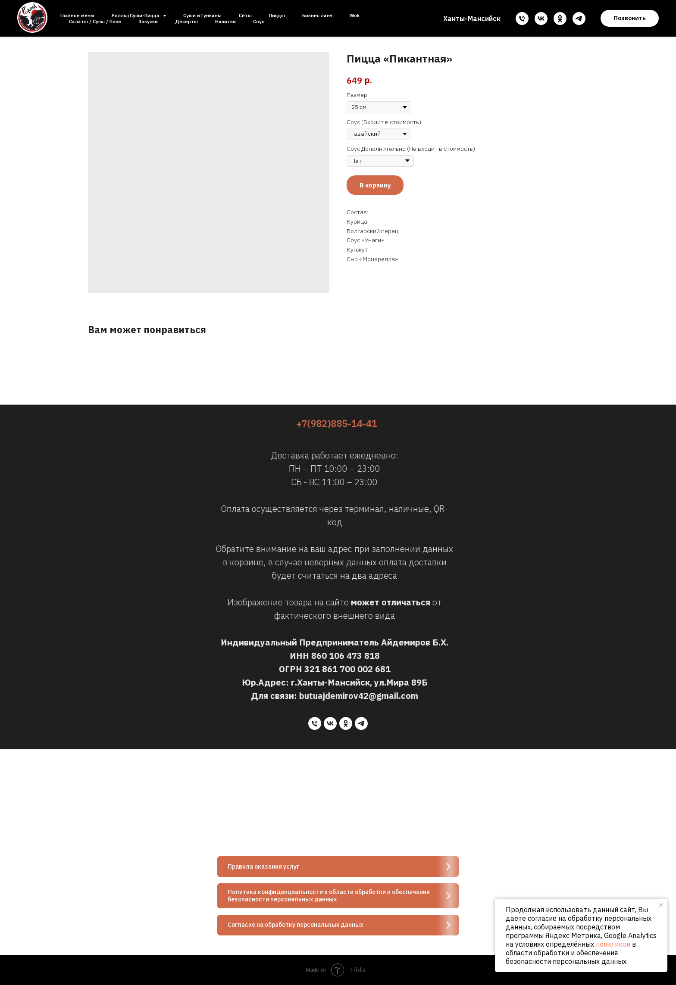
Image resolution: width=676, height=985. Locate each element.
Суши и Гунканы (202, 15)
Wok (355, 15)
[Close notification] (661, 905)
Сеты (245, 15)
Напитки (225, 22)
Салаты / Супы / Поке (95, 22)
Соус (258, 22)
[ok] (560, 18)
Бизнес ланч (317, 15)
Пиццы (277, 15)
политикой (613, 944)
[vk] (541, 18)
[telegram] (579, 18)
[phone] (522, 18)
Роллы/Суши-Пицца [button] (136, 15)
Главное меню (77, 15)
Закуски (148, 22)
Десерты (186, 22)
